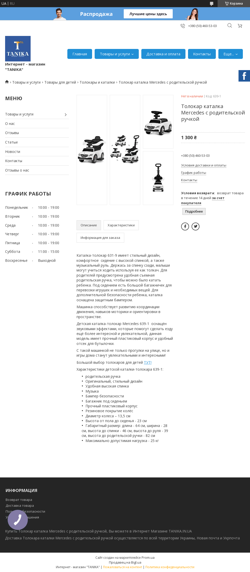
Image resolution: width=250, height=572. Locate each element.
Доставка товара (20, 505)
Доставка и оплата (163, 53)
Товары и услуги (115, 53)
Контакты (202, 53)
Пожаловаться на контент (122, 567)
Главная (79, 53)
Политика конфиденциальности (169, 567)
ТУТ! (148, 362)
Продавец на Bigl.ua (125, 562)
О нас (10, 123)
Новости (12, 151)
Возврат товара (19, 499)
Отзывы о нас (17, 170)
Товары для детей (60, 82)
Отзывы (12, 132)
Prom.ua (148, 557)
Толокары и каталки (97, 82)
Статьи (11, 142)
